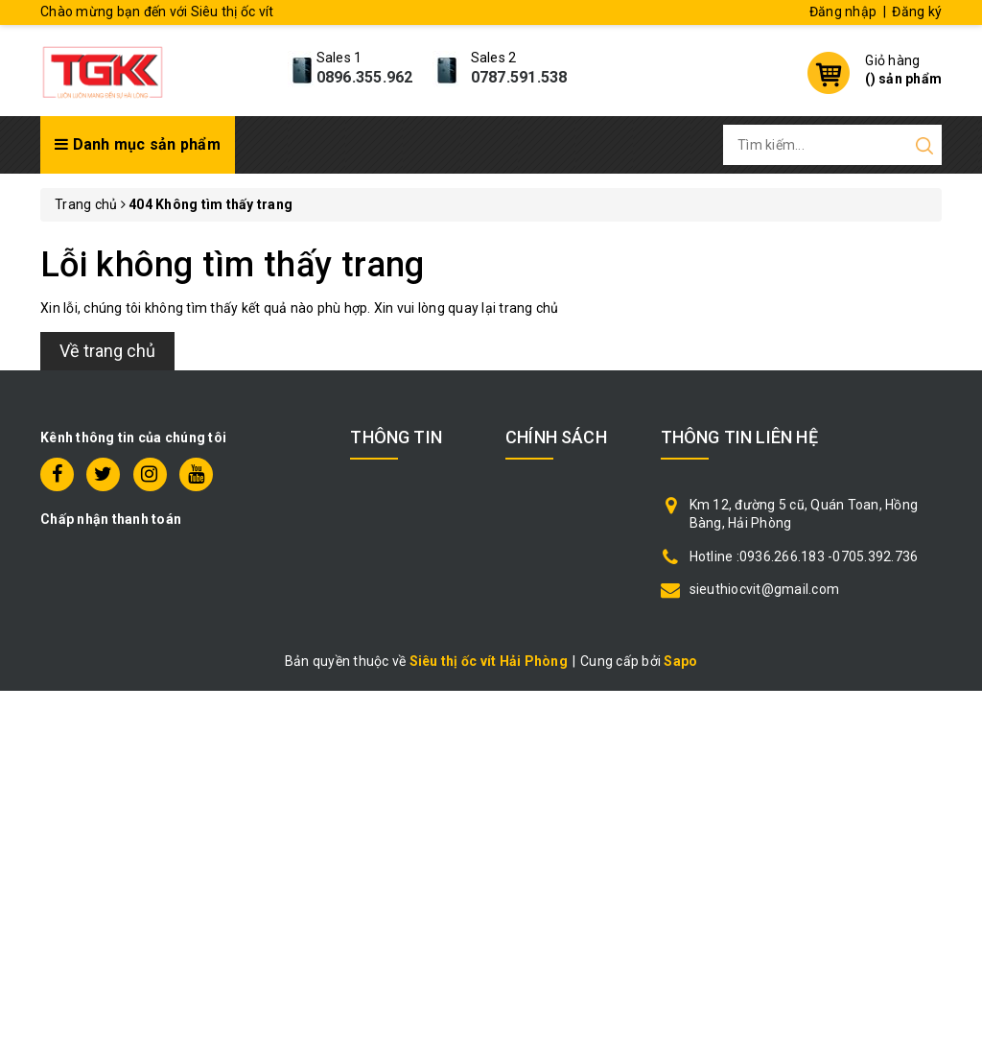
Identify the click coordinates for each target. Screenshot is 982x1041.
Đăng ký (917, 11)
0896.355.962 (364, 77)
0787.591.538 (519, 77)
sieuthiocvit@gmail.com (765, 589)
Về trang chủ (107, 351)
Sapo (680, 661)
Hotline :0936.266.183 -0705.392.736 (804, 556)
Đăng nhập (843, 11)
